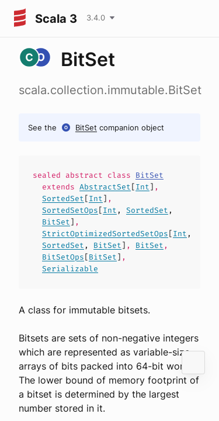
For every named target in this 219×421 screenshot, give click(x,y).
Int (142, 187)
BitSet (86, 127)
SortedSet (63, 198)
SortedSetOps (70, 210)
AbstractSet (105, 187)
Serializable (70, 269)
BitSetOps (63, 257)
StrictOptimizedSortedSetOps (105, 234)
